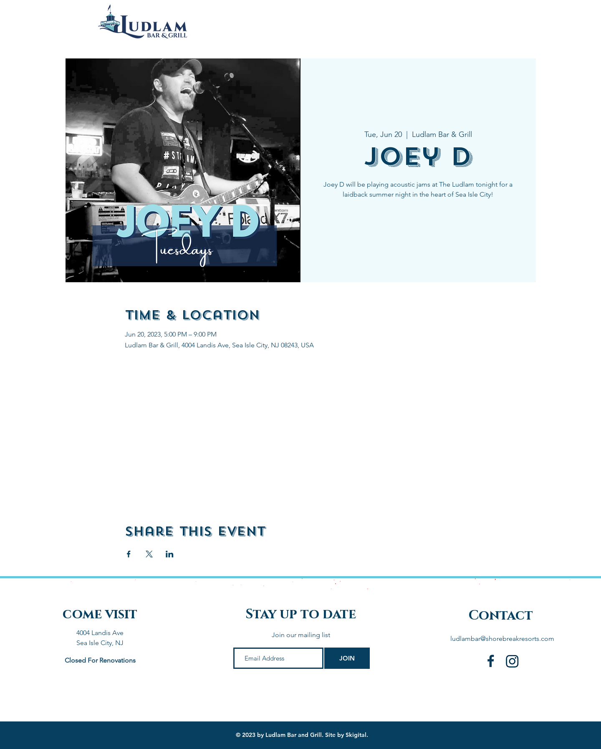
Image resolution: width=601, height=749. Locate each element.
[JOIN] (347, 658)
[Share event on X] (149, 554)
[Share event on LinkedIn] (170, 554)
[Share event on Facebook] (129, 554)
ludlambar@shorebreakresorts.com (502, 639)
